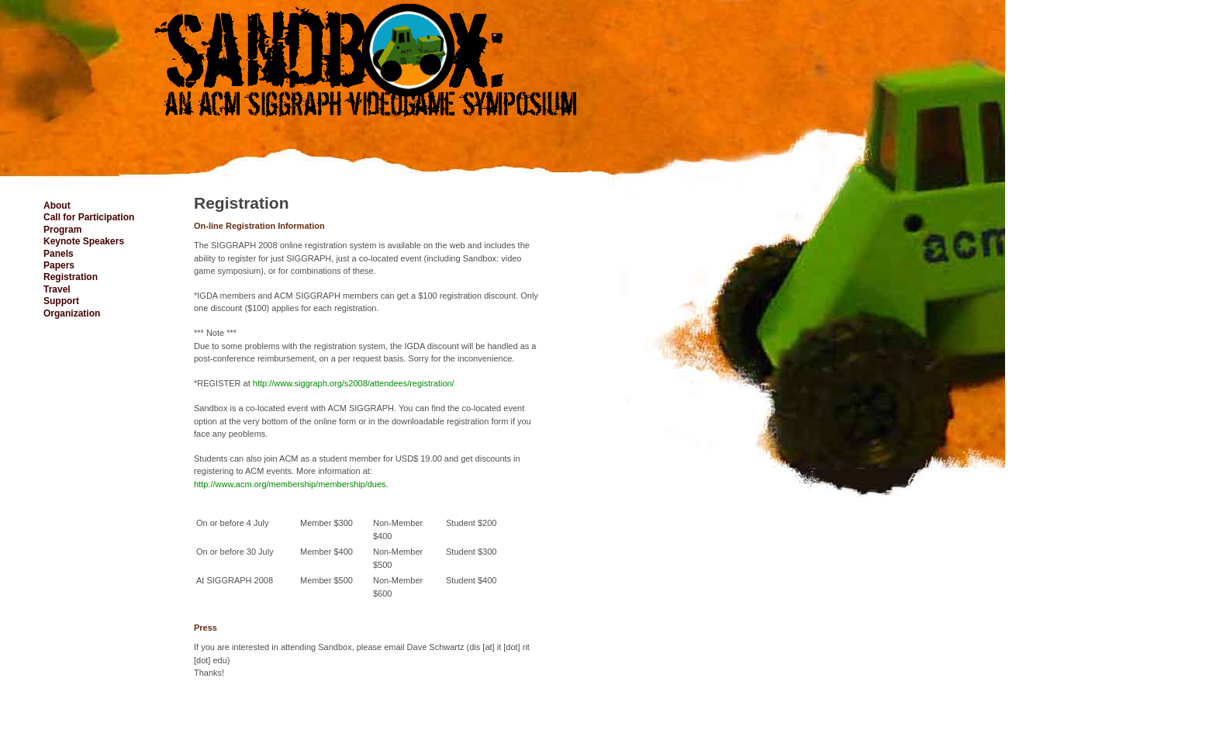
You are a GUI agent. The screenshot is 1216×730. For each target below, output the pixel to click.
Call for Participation (88, 217)
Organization (71, 313)
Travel (57, 289)
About (57, 205)
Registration (70, 277)
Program (62, 229)
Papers (58, 265)
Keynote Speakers (83, 241)
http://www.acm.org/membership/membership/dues (290, 484)
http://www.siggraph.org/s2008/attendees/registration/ (353, 383)
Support (61, 301)
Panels (58, 253)
